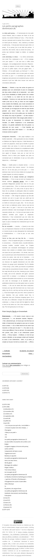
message (18, 555)
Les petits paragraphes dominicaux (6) (16, 458)
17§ (6, 435)
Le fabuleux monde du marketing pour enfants (18, 477)
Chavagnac (8, 430)
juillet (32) (7, 421)
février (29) (7, 505)
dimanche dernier (18, 181)
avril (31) (6, 500)
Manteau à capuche (10, 456)
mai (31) (6, 498)
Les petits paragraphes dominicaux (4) (16, 491)
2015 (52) (5, 390)
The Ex (14, 311)
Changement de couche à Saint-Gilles (15, 481)
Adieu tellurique (9, 484)
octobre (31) (7, 414)
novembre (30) (8, 411)
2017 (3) (5, 386)
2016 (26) (5, 388)
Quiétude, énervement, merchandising (6, 353)
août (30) (6, 418)
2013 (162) (6, 404)
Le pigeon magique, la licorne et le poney (16, 446)
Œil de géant (8, 463)
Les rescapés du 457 (11, 472)
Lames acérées (9, 449)
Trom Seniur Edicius (10, 470)
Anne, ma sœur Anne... (11, 460)
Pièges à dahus (9, 467)
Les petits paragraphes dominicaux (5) (16, 474)
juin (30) (6, 423)
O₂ (5, 486)
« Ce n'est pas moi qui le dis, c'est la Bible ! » (17, 425)
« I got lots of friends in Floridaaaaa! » (15, 479)
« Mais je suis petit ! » (11, 432)
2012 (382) (5, 407)
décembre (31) (8, 409)
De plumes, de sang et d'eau (13, 488)
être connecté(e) (15, 365)
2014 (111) (6, 393)
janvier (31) (7, 507)
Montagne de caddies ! (11, 465)
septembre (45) (8, 416)
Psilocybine (8, 495)
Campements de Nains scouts (13, 451)
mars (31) (6, 502)
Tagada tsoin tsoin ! (10, 453)
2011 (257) (6, 509)
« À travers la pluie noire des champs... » (16, 428)
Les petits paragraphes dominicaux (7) (16, 439)
